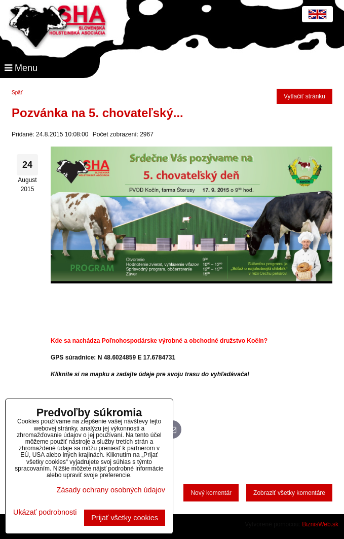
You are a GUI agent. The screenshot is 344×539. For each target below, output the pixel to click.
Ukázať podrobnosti (45, 512)
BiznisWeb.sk (320, 524)
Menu (21, 68)
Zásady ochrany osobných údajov (111, 490)
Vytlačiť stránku (304, 96)
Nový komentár (211, 492)
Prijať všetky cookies (124, 518)
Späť (17, 92)
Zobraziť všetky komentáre (289, 492)
